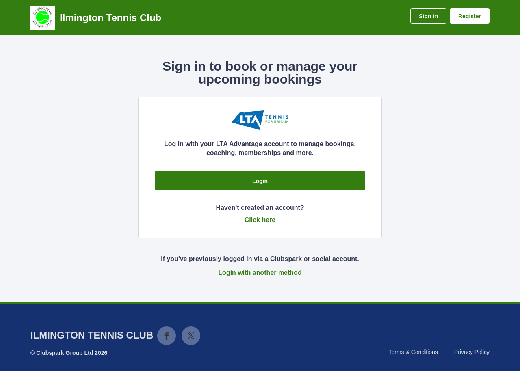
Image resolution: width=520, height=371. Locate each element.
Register (469, 16)
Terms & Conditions (413, 352)
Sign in (428, 16)
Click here (260, 219)
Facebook (166, 335)
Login (260, 181)
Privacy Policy (472, 352)
